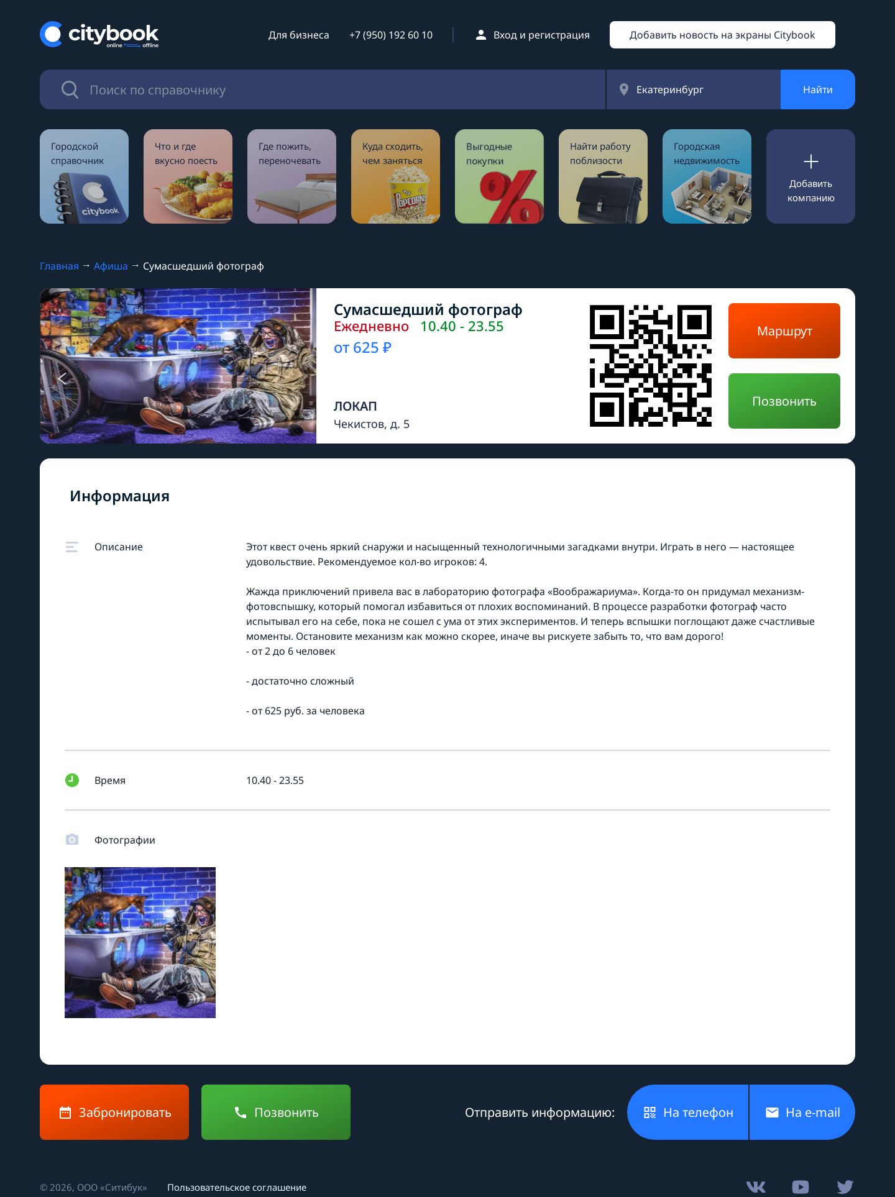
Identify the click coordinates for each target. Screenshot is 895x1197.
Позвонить (784, 401)
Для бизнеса (298, 35)
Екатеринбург (670, 89)
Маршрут (784, 330)
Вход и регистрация (541, 35)
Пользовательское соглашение (236, 1187)
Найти (818, 89)
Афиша (111, 266)
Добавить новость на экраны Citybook (722, 35)
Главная (59, 266)
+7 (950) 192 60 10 (391, 35)
